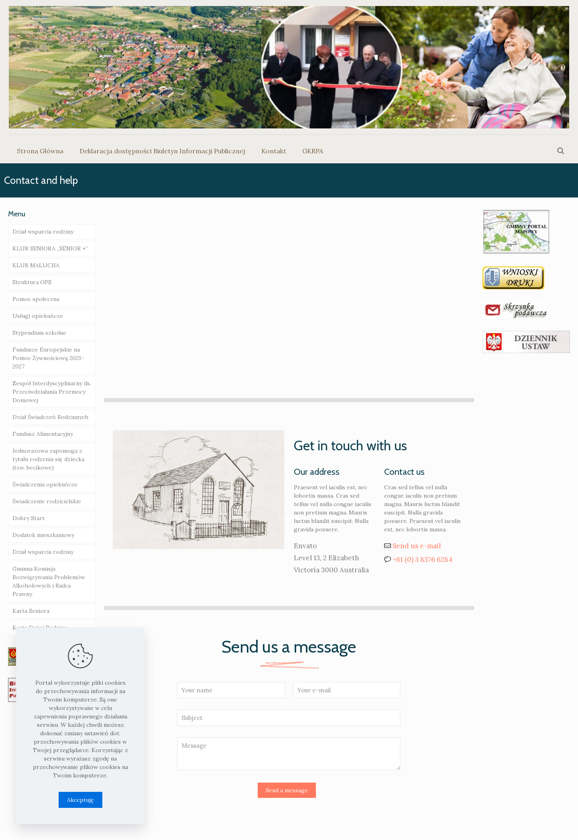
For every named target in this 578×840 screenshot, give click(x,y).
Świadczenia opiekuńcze (44, 484)
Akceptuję (80, 799)
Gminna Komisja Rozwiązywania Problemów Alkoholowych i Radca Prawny (48, 581)
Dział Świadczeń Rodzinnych (50, 417)
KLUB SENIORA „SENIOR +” (50, 248)
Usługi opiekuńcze (37, 315)
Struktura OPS (31, 282)
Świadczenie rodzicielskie (46, 501)
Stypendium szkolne (39, 332)
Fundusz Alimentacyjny (42, 433)
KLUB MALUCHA (35, 265)
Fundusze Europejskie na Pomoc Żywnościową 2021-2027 (48, 358)
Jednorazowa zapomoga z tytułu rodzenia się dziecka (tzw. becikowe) (48, 459)
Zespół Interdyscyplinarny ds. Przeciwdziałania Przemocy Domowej (51, 392)
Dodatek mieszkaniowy (43, 535)
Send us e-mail (417, 545)
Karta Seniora (30, 610)
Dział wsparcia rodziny (42, 231)
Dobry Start (28, 518)
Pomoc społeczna (35, 299)
